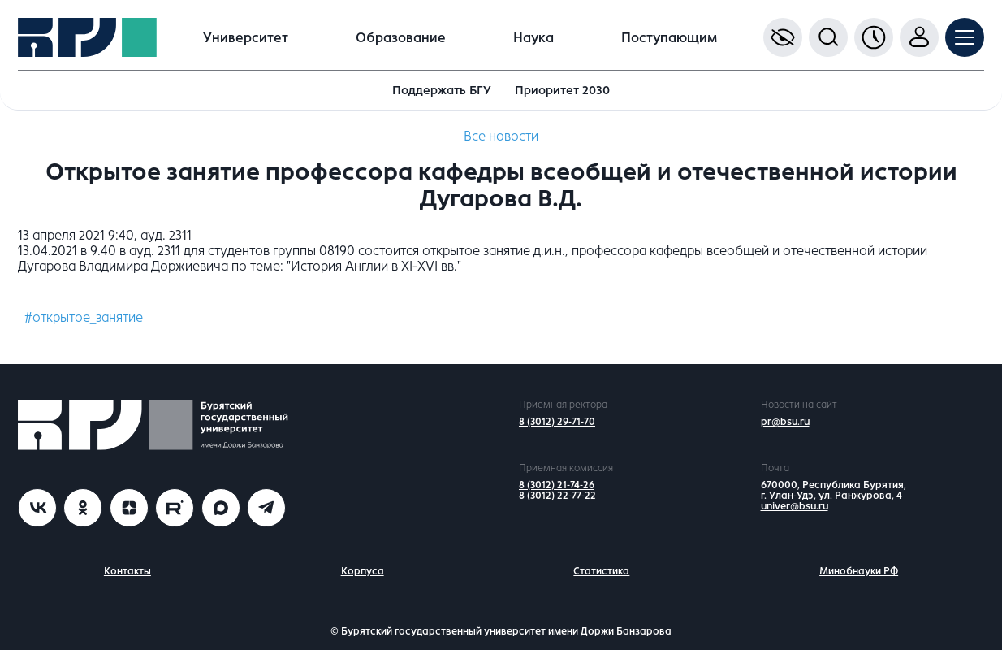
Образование (401, 38)
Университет (245, 38)
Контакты (127, 571)
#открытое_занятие (83, 317)
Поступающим (669, 38)
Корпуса (362, 571)
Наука (533, 38)
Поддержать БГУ (441, 90)
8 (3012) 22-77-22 (557, 495)
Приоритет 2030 (562, 90)
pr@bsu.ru (785, 422)
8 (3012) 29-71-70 (557, 422)
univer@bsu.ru (794, 506)
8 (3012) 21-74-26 (556, 485)
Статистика (601, 571)
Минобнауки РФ (858, 571)
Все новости (501, 136)
